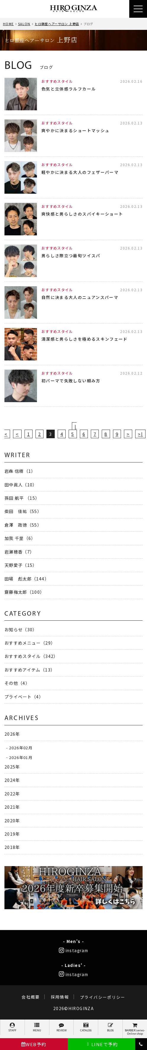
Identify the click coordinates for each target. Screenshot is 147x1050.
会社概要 (31, 997)
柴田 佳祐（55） (23, 511)
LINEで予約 (101, 1044)
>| (140, 434)
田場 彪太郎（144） (26, 578)
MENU (37, 1027)
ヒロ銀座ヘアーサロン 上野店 (57, 24)
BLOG (110, 1027)
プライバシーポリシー (102, 997)
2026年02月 (21, 747)
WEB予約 (33, 1044)
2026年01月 (21, 757)
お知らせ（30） (20, 629)
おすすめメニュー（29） (29, 643)
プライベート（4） (23, 696)
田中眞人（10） (20, 484)
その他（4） (17, 683)
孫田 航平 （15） (22, 498)
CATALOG (86, 1027)
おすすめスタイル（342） (31, 656)
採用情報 (60, 997)
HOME (8, 24)
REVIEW (61, 1027)
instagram (73, 950)
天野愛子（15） (20, 565)
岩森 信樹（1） (20, 471)
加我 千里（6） (20, 538)
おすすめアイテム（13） (29, 669)
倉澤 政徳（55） (23, 525)
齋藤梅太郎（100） (24, 592)
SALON (24, 24)
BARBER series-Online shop (135, 1029)
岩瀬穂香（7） (19, 552)
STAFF (12, 1027)
